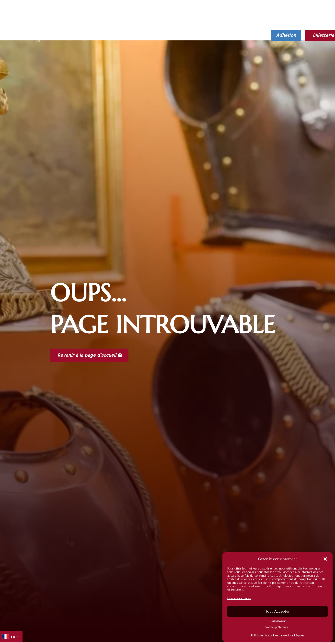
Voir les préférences (277, 627)
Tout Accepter (277, 611)
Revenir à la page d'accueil (87, 355)
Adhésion (286, 35)
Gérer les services (239, 598)
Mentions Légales (292, 635)
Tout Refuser (277, 620)
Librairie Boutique (224, 32)
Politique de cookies (264, 635)
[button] (325, 559)
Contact (77, 39)
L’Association (184, 32)
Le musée (76, 32)
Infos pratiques (112, 32)
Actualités (152, 32)
